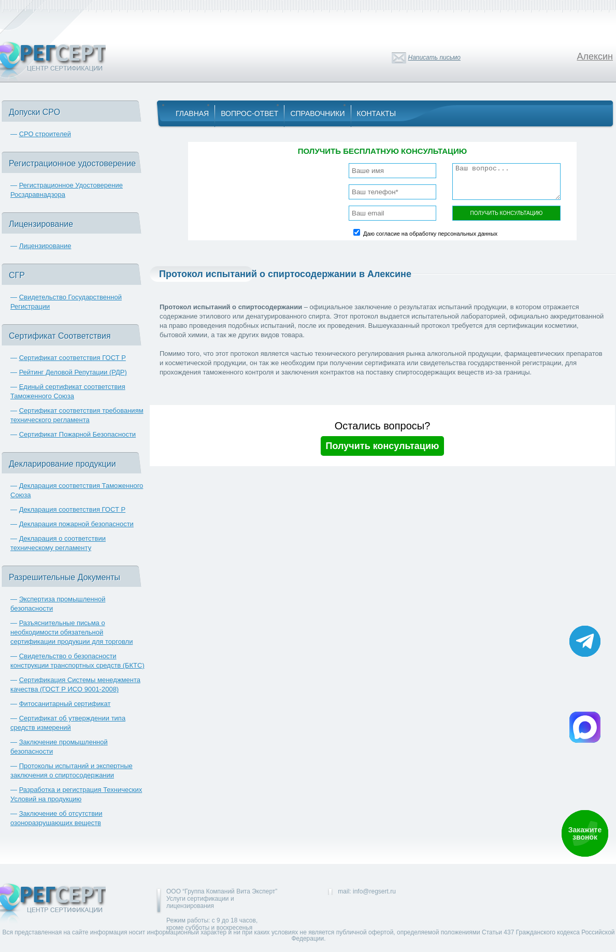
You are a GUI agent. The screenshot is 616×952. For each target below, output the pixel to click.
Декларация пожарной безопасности (76, 524)
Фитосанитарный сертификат (65, 704)
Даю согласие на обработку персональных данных (430, 233)
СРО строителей (45, 134)
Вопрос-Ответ (249, 113)
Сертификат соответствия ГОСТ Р (72, 358)
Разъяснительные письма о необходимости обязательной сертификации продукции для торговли (71, 632)
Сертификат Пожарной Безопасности (77, 434)
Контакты (376, 113)
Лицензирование (45, 246)
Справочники (317, 113)
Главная (192, 113)
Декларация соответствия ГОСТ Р (72, 509)
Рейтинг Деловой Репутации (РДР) (73, 372)
